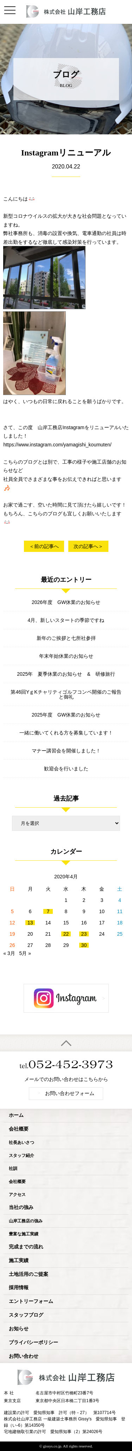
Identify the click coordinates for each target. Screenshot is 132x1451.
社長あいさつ (21, 1142)
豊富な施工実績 (23, 1234)
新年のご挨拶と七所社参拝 (66, 638)
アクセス (17, 1194)
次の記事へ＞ (88, 546)
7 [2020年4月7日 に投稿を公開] (48, 911)
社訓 (13, 1168)
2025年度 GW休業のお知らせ (66, 715)
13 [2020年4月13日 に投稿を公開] (30, 922)
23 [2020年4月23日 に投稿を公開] (84, 933)
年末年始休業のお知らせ (66, 656)
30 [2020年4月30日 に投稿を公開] (84, 945)
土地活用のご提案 (28, 1274)
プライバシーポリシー (33, 1342)
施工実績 (19, 1260)
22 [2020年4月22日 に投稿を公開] (66, 933)
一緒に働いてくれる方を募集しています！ (66, 733)
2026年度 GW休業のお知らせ (66, 602)
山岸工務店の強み (26, 1220)
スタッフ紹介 (21, 1155)
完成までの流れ (26, 1246)
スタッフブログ (26, 1315)
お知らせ (19, 1328)
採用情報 (19, 1287)
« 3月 (9, 953)
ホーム (16, 1115)
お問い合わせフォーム (66, 1093)
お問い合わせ (23, 1356)
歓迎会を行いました (66, 768)
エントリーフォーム (31, 1301)
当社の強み (21, 1207)
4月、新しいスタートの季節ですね (66, 620)
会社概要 (19, 1129)
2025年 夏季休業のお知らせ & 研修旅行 (66, 674)
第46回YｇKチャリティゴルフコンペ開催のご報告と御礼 (66, 694)
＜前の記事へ (44, 546)
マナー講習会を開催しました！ (66, 750)
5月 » (25, 953)
